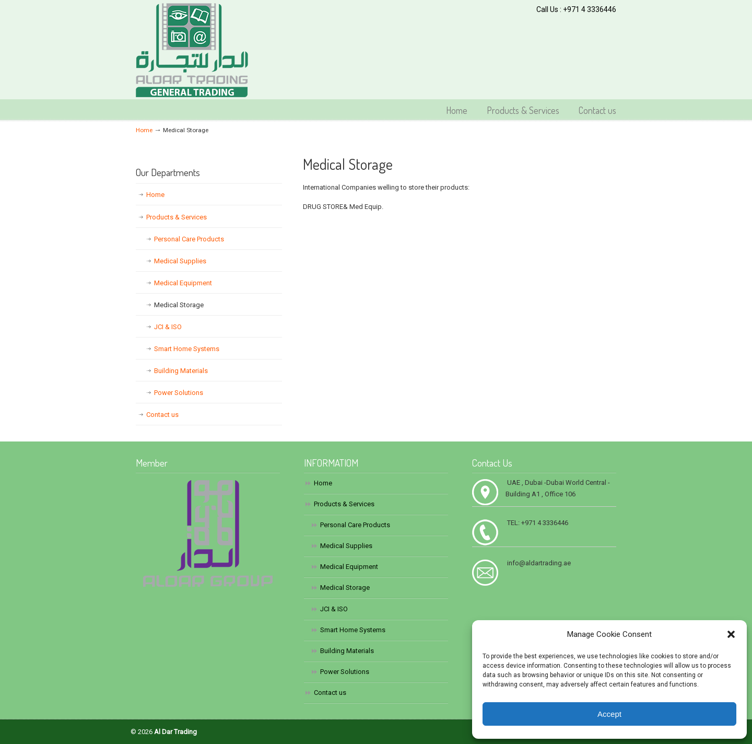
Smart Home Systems (186, 349)
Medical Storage (179, 305)
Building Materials (181, 371)
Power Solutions (178, 393)
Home (144, 130)
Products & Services (176, 217)
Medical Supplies (180, 261)
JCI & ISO (168, 327)
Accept (609, 714)
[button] (731, 634)
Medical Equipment (183, 283)
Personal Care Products (189, 239)
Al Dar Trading (192, 50)
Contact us (162, 415)
